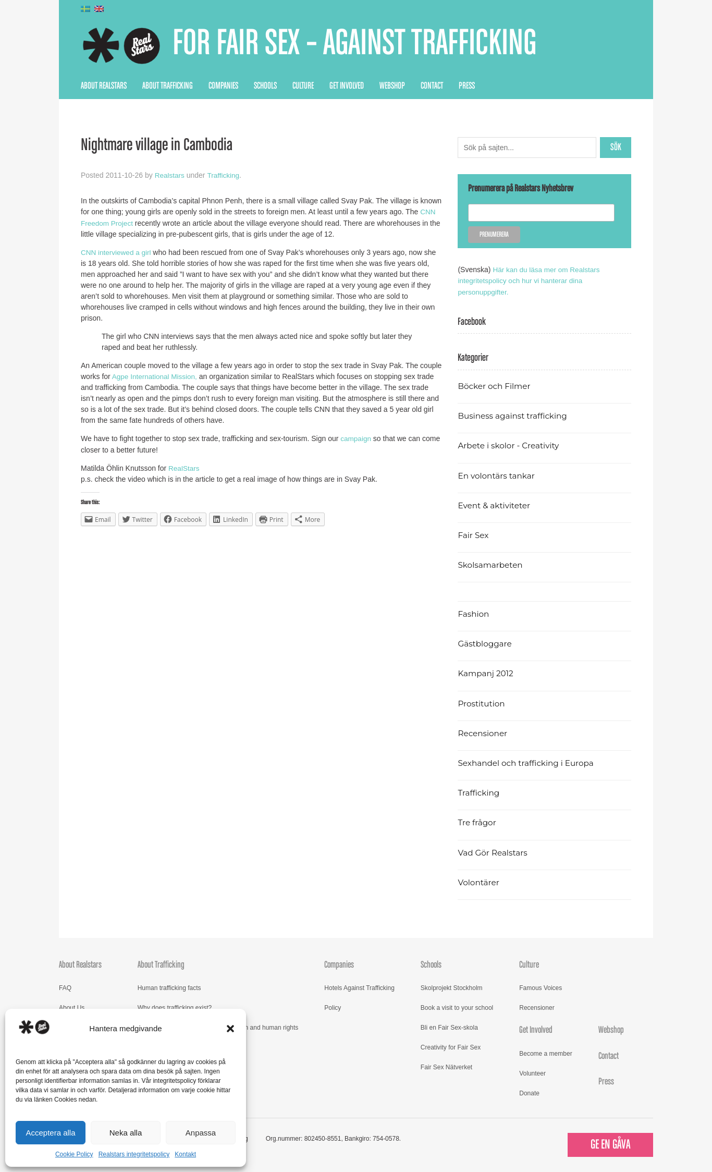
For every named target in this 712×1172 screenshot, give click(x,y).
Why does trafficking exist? (175, 1007)
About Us (71, 1007)
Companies (223, 86)
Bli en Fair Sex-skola (449, 1027)
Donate (529, 1092)
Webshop (392, 86)
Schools (265, 86)
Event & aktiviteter (495, 505)
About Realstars (104, 86)
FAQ (65, 987)
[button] (230, 1028)
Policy (332, 1007)
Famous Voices (540, 987)
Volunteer (532, 1073)
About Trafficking (167, 86)
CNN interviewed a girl (117, 252)
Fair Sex (473, 535)
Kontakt (185, 1154)
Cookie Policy (74, 1154)
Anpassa (201, 1132)
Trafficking (224, 175)
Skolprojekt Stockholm (452, 987)
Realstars (170, 175)
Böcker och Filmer (495, 385)
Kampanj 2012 (486, 673)
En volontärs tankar (497, 475)
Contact (432, 86)
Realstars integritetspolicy (134, 1154)
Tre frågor (477, 822)
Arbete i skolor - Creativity (510, 445)
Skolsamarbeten (491, 564)
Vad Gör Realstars (494, 852)
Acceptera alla (50, 1132)
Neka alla (125, 1132)
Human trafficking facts (169, 987)
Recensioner (483, 733)
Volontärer (479, 882)
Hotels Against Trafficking (359, 987)
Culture (303, 86)
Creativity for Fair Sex (451, 1047)
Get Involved (346, 86)
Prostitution (482, 703)
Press (467, 86)
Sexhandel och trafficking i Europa (528, 762)
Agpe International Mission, (155, 376)
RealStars (184, 467)
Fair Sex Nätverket (446, 1066)
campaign (356, 438)
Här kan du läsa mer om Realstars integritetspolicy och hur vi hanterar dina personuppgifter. (530, 280)
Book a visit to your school (457, 1007)
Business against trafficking (514, 415)
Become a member (545, 1053)
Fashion (474, 613)
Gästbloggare (485, 643)
